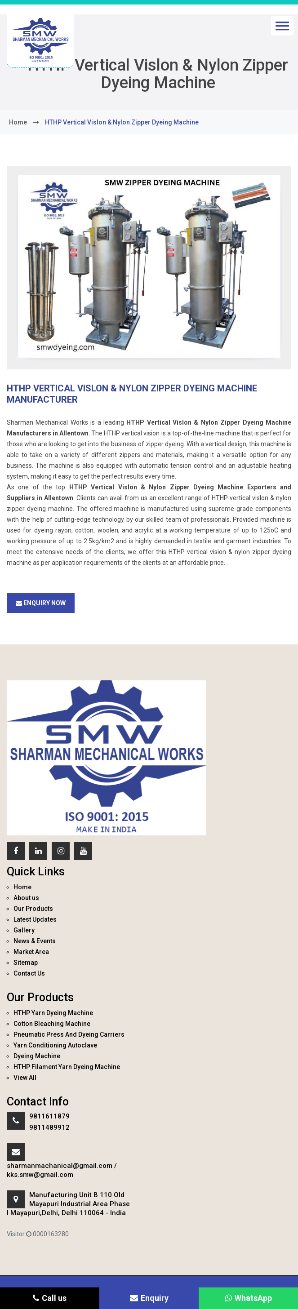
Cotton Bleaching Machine (51, 1023)
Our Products (33, 908)
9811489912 (49, 1127)
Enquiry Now (41, 603)
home (18, 122)
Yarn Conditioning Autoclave (55, 1045)
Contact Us (29, 973)
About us (26, 897)
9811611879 (49, 1116)
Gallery (24, 930)
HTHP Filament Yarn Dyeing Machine (66, 1066)
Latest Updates (35, 919)
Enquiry (149, 1298)
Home (22, 887)
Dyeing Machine (36, 1056)
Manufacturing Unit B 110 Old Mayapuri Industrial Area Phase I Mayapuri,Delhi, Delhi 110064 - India (68, 1204)
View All (24, 1077)
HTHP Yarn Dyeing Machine (53, 1012)
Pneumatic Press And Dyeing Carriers (69, 1034)
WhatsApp (248, 1298)
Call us (50, 1298)
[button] (282, 25)
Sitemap (25, 962)
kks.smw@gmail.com (40, 1175)
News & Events (34, 941)
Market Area (31, 951)
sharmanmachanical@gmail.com (59, 1166)
